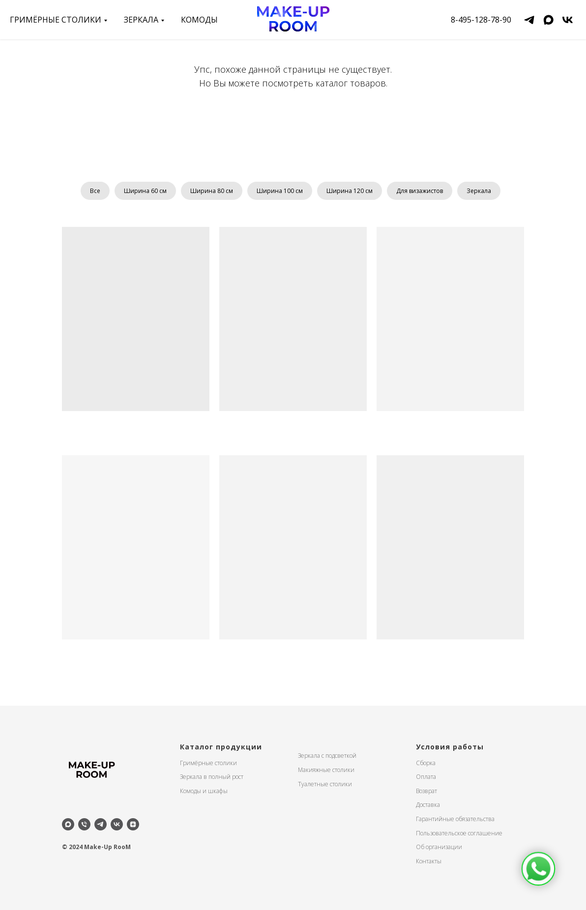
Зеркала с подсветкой (327, 755)
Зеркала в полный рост (211, 776)
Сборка (426, 763)
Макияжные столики (326, 770)
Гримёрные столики (55, 19)
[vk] (567, 20)
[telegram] (529, 20)
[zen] (133, 824)
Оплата (426, 776)
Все (95, 191)
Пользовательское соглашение (459, 833)
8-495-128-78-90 (481, 19)
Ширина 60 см (145, 191)
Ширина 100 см (280, 191)
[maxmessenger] (548, 20)
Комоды (199, 19)
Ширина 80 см (211, 191)
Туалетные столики (325, 784)
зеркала (141, 19)
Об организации (439, 847)
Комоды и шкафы (204, 791)
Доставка (428, 804)
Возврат (426, 791)
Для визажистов (419, 191)
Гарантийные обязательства (455, 819)
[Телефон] (84, 824)
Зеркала (479, 191)
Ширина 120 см (349, 191)
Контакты (428, 861)
